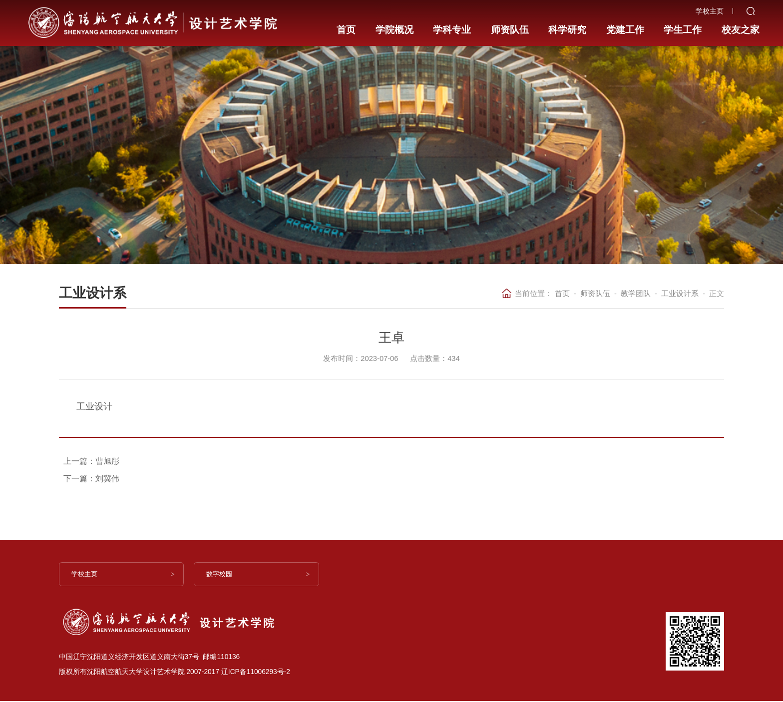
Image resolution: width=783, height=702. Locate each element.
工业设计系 (680, 294)
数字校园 (223, 575)
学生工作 (681, 22)
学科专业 (451, 22)
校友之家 (739, 22)
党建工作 (624, 22)
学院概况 (394, 22)
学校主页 (88, 575)
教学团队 (636, 294)
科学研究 (566, 22)
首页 (347, 22)
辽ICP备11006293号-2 (255, 673)
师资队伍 (509, 22)
